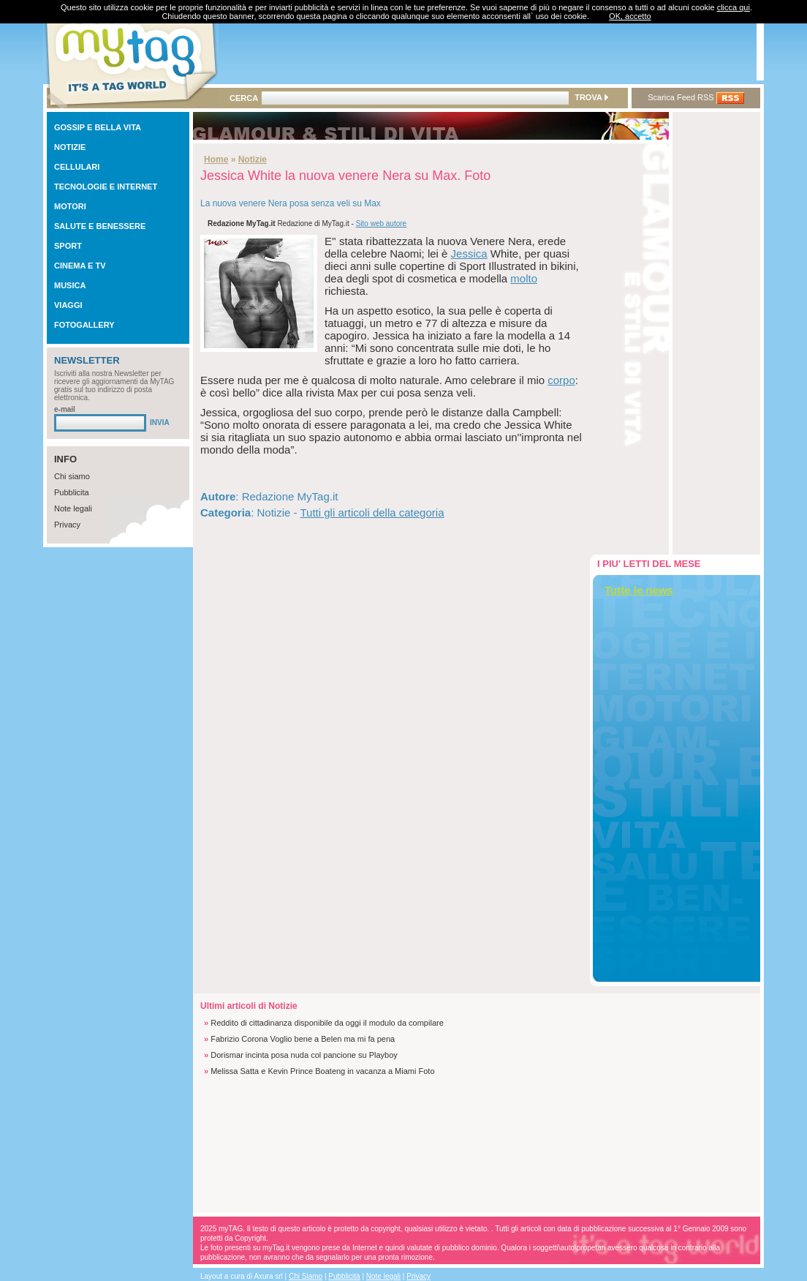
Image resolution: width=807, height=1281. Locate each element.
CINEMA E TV (80, 265)
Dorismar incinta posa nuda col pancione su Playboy (304, 1055)
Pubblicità (344, 1276)
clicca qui (733, 7)
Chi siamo (72, 476)
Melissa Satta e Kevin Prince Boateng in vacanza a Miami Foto (322, 1071)
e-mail (64, 409)
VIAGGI (68, 305)
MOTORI (70, 206)
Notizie (252, 159)
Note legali (73, 508)
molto (523, 278)
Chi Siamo (305, 1276)
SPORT (68, 245)
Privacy (67, 524)
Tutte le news (639, 590)
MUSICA (70, 285)
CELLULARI (76, 166)
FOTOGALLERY (84, 324)
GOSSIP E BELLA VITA (97, 127)
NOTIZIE (70, 147)
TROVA (591, 97)
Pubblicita (71, 492)
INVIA (160, 422)
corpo (561, 380)
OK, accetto (630, 16)
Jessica (469, 253)
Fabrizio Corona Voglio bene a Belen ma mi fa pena (303, 1038)
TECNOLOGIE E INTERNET (105, 186)
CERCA (244, 98)
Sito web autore (381, 223)
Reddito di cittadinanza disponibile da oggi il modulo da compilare (327, 1022)
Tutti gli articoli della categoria (372, 512)
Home (216, 159)
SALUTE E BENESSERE (99, 226)
